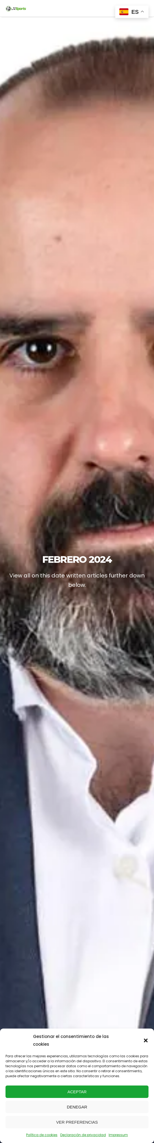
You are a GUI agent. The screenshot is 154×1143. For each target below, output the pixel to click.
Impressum (118, 1134)
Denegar (77, 1107)
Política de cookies (41, 1134)
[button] (145, 1040)
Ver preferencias (77, 1122)
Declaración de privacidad (83, 1134)
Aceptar (77, 1091)
